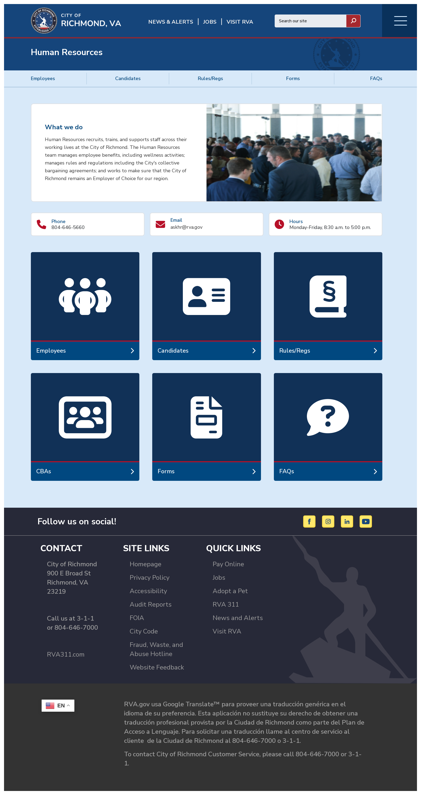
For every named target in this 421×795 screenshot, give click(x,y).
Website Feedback (157, 667)
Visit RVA (227, 631)
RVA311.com (66, 654)
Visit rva (240, 22)
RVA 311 (226, 604)
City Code (144, 631)
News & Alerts (170, 22)
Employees (43, 78)
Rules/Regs (210, 78)
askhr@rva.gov (186, 227)
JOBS (209, 22)
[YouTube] (366, 521)
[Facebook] (310, 521)
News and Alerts (238, 618)
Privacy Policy (149, 577)
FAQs (376, 78)
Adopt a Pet (230, 591)
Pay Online (228, 564)
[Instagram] (329, 521)
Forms (293, 78)
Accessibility (148, 591)
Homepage (145, 564)
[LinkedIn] (347, 521)
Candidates (128, 78)
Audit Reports (151, 604)
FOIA (137, 618)
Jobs (219, 577)
